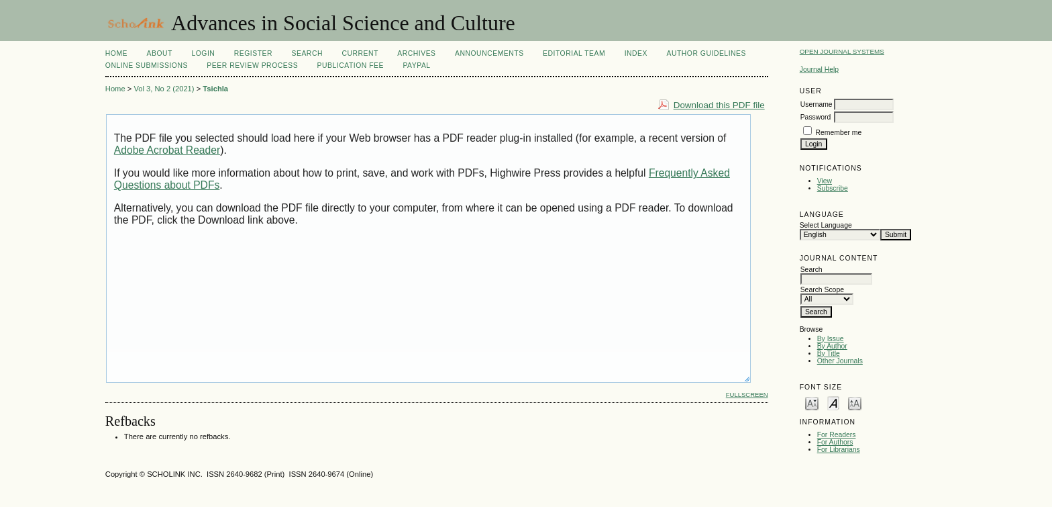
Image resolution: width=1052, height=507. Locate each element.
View (824, 181)
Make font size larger (854, 402)
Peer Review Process (252, 65)
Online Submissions (146, 65)
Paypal (416, 65)
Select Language (826, 225)
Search (307, 53)
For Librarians (838, 449)
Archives (416, 53)
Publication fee (350, 65)
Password (815, 117)
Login (203, 53)
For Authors (835, 442)
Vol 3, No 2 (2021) (164, 89)
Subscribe (832, 188)
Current (359, 53)
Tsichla (215, 89)
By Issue (830, 338)
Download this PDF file (719, 105)
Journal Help (819, 69)
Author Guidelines (706, 53)
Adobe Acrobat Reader (167, 150)
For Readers (836, 435)
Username (816, 104)
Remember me (839, 132)
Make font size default (833, 402)
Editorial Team (574, 53)
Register (253, 53)
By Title (828, 353)
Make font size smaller (812, 402)
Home (116, 53)
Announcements (489, 53)
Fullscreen (747, 394)
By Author (832, 346)
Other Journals (840, 361)
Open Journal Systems (842, 51)
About (159, 53)
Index (636, 53)
